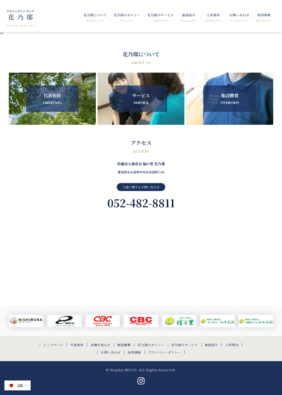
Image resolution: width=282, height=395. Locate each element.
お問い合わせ (111, 352)
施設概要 (124, 345)
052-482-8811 (141, 202)
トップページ (53, 345)
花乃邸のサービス (184, 345)
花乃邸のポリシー (151, 345)
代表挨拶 (76, 345)
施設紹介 (211, 345)
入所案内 (231, 345)
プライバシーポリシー (164, 352)
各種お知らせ (100, 345)
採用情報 (134, 352)
